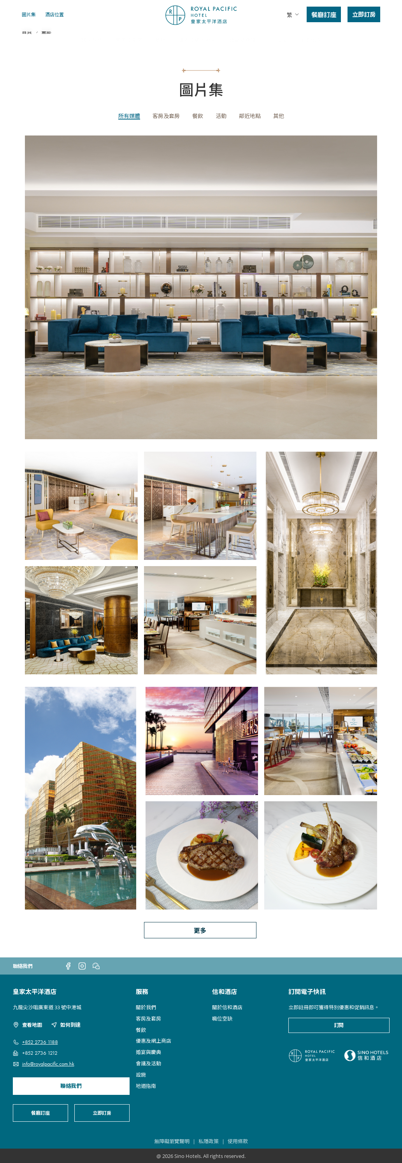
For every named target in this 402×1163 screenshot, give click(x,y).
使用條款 (238, 1141)
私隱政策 (208, 1141)
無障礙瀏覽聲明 (172, 1141)
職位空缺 (222, 1018)
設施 (281, 40)
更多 (200, 930)
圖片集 (29, 14)
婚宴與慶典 (148, 1052)
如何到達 (65, 1024)
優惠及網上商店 (197, 40)
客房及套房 (128, 40)
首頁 (27, 57)
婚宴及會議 (246, 40)
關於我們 (92, 40)
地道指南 (310, 40)
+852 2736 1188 (40, 1042)
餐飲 (160, 40)
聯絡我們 (71, 1086)
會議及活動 (148, 1063)
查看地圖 (27, 1024)
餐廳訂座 (323, 14)
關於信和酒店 (227, 1007)
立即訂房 (364, 14)
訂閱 (339, 1025)
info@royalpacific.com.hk (48, 1064)
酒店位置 (54, 14)
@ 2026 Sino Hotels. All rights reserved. (201, 1155)
